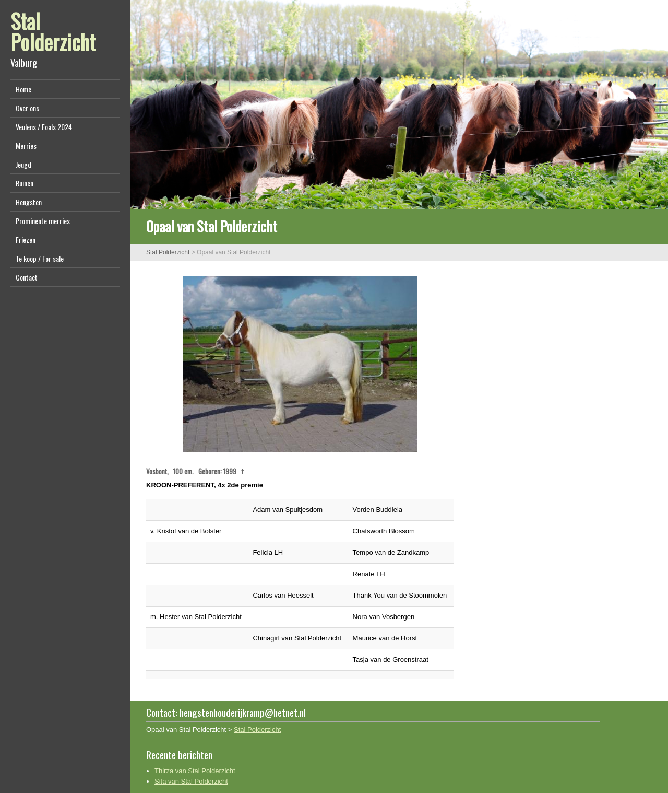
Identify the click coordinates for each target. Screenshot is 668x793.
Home (23, 89)
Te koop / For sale (40, 258)
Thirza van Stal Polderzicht (194, 771)
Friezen (25, 239)
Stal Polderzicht (53, 31)
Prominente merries (43, 220)
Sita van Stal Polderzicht (191, 781)
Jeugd (23, 164)
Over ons (27, 107)
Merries (26, 145)
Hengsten (29, 201)
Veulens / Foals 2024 (44, 126)
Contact (27, 277)
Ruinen (24, 183)
